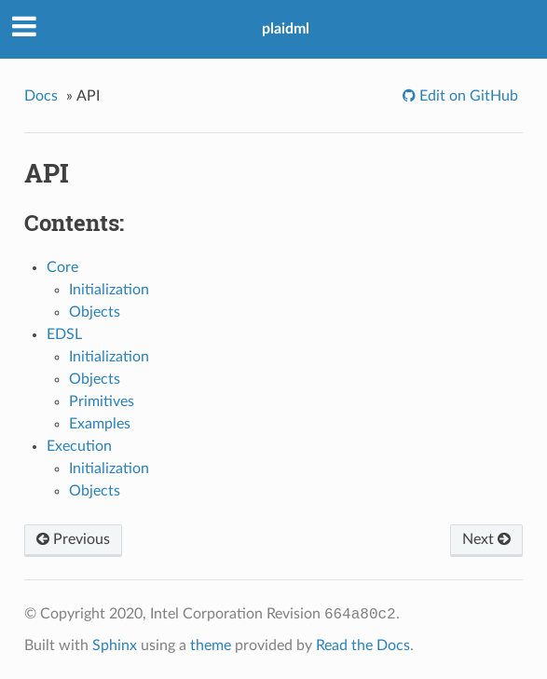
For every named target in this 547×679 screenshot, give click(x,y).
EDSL (64, 334)
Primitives (101, 401)
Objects (94, 312)
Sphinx (114, 645)
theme (210, 645)
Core (62, 267)
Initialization (109, 289)
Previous (73, 539)
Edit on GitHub (467, 95)
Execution (79, 446)
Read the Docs (363, 645)
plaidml (285, 28)
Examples (99, 423)
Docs (41, 95)
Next (486, 539)
